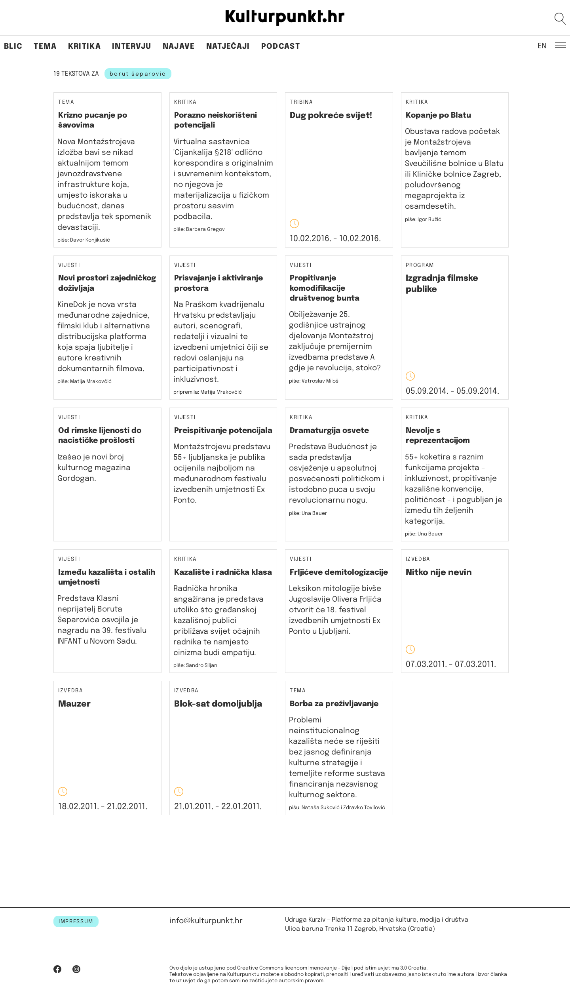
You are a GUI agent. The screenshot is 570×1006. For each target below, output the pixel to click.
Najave (179, 46)
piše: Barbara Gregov (199, 229)
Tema (45, 46)
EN (542, 45)
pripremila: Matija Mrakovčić (207, 392)
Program (420, 265)
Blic (13, 46)
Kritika (84, 46)
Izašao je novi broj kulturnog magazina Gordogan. (94, 467)
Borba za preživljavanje (334, 704)
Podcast (280, 46)
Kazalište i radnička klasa (223, 572)
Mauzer (74, 704)
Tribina (301, 102)
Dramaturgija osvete (329, 430)
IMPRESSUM (76, 921)
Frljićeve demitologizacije (339, 572)
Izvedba (418, 559)
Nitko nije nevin (439, 572)
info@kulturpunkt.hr (206, 921)
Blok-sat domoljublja (218, 704)
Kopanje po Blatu (438, 115)
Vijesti (69, 265)
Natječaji (228, 46)
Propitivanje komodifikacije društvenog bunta (324, 288)
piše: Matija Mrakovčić (84, 381)
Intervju (132, 46)
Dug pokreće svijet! (331, 115)
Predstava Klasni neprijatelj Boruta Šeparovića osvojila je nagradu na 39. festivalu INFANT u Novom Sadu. (101, 620)
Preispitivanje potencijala (223, 430)
